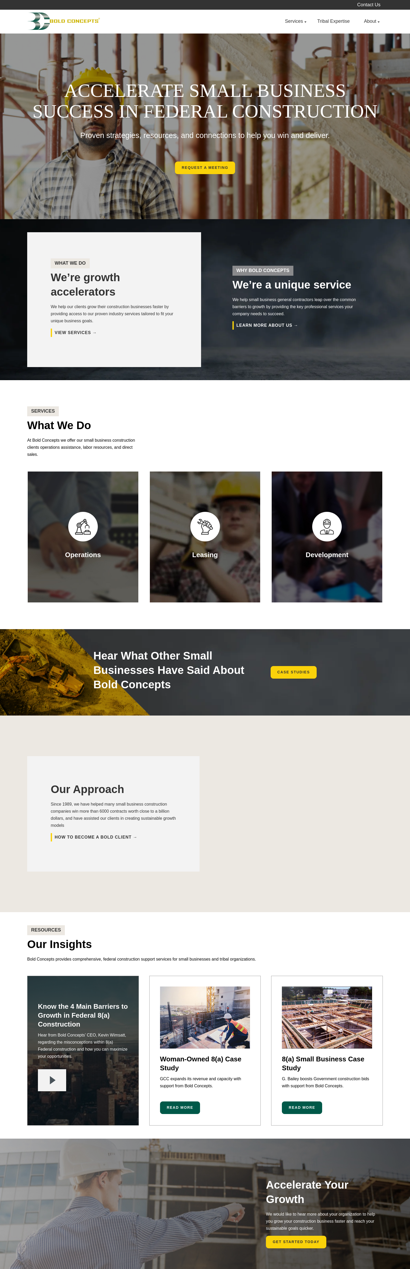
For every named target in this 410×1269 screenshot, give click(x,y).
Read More (180, 1053)
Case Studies (293, 672)
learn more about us (264, 325)
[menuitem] (377, 1253)
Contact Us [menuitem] (368, 4)
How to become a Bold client (93, 810)
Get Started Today (296, 1187)
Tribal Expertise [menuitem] (333, 21)
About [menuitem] (370, 21)
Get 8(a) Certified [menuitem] (223, 1253)
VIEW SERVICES (73, 332)
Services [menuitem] (294, 21)
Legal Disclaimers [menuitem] (146, 1253)
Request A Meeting (205, 167)
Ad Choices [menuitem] (185, 1253)
